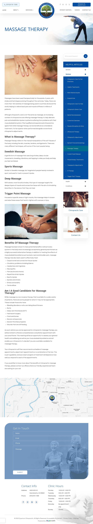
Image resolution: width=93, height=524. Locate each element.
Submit (20, 472)
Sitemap (76, 518)
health (68, 181)
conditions (69, 186)
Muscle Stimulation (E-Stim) (75, 126)
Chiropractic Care (76, 210)
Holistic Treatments (73, 87)
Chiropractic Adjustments (75, 137)
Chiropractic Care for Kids (75, 104)
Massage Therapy (73, 148)
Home (4, 10)
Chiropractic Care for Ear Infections (75, 80)
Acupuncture (71, 98)
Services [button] (29, 10)
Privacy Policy (67, 518)
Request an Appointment (82, 4)
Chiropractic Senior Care (75, 109)
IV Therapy (70, 171)
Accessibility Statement (54, 518)
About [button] (16, 10)
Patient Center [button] (66, 10)
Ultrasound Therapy (73, 132)
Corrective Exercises (73, 121)
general (68, 69)
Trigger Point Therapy (74, 176)
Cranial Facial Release (74, 154)
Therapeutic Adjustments (75, 165)
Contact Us (86, 10)
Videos (77, 10)
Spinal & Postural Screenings (76, 143)
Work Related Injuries (73, 93)
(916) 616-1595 (11, 4)
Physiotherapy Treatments (75, 160)
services (68, 74)
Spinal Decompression (74, 115)
